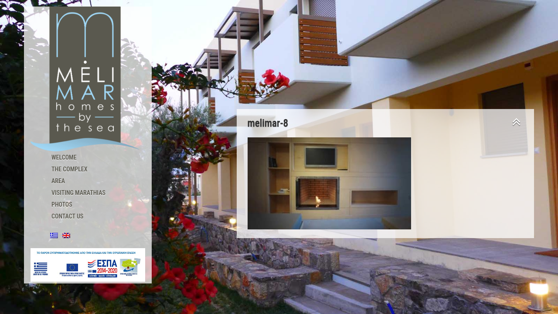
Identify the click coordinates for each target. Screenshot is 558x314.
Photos (61, 204)
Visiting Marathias (78, 192)
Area (58, 180)
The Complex (69, 169)
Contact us (67, 216)
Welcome (64, 157)
